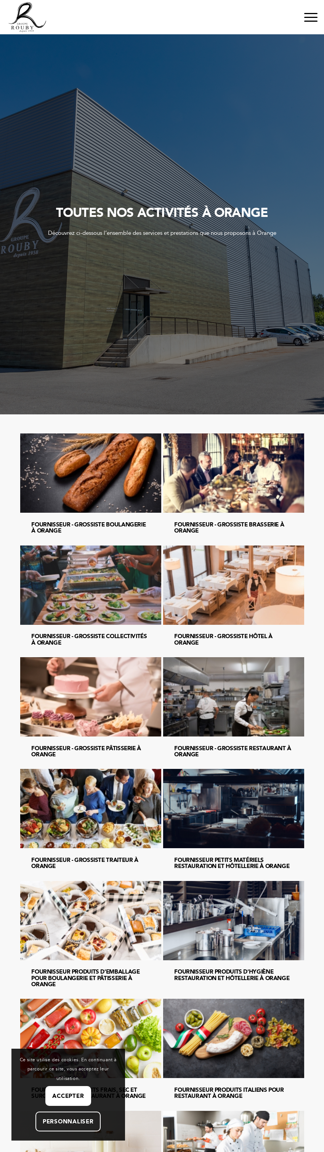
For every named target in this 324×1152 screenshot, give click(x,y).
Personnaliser (68, 1121)
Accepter (68, 1096)
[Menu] (307, 17)
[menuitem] (307, 17)
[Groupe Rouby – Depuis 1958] (27, 17)
